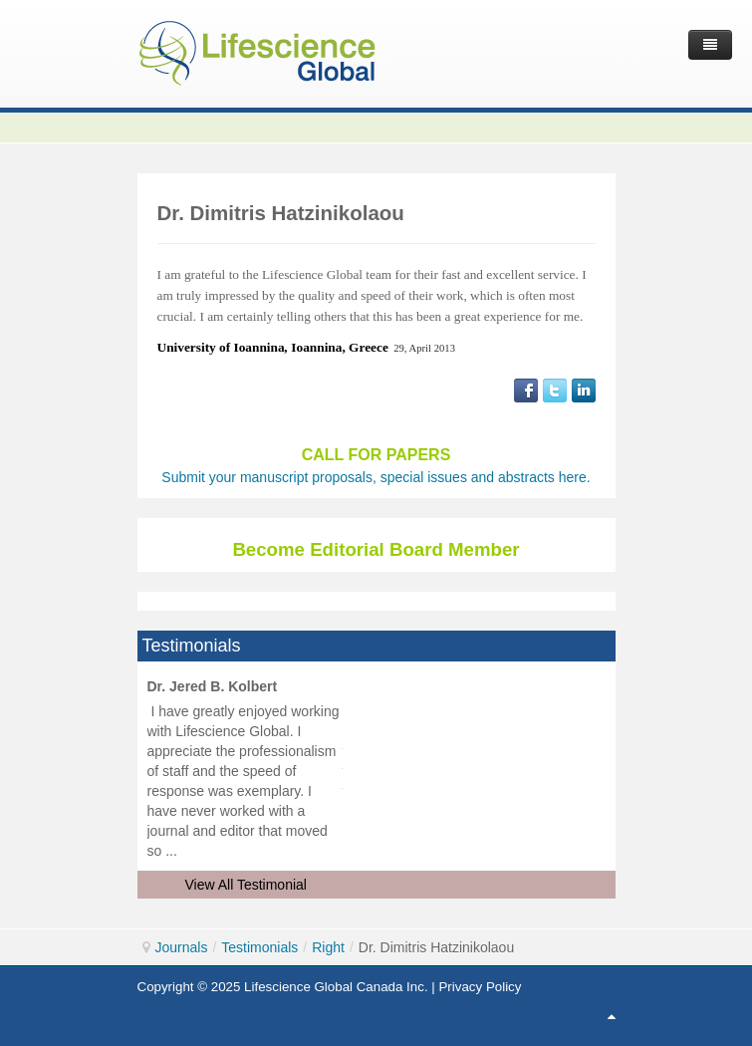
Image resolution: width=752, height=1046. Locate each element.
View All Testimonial (246, 885)
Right (328, 947)
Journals (181, 947)
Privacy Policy (479, 986)
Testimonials (259, 947)
